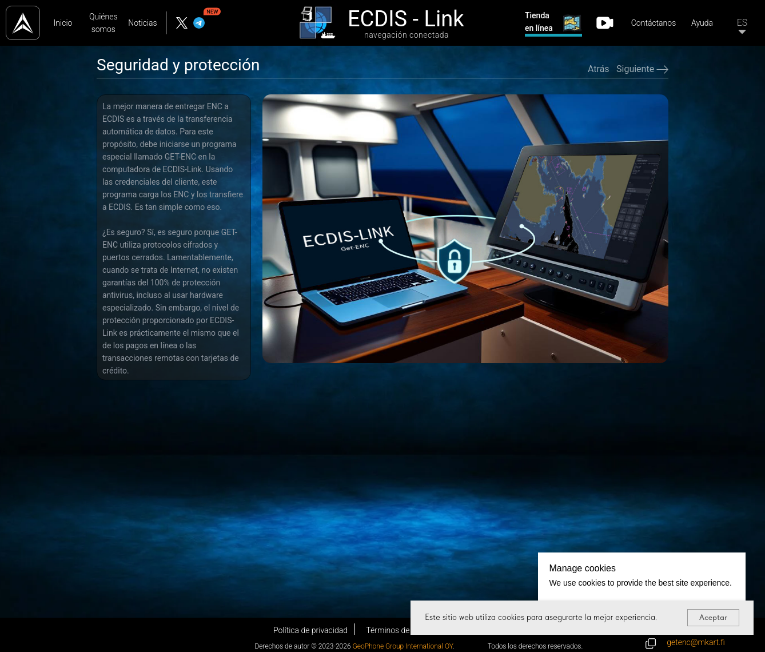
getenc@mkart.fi (696, 642)
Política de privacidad (310, 630)
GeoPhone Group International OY (403, 646)
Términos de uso (395, 630)
